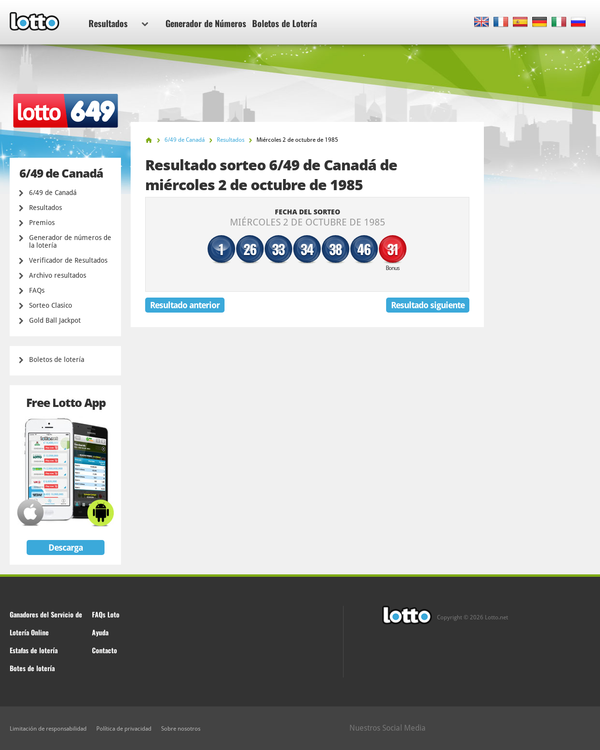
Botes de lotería (32, 668)
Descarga (65, 547)
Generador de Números (205, 23)
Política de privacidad (123, 728)
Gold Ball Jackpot (55, 320)
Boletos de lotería (56, 359)
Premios (42, 222)
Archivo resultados (57, 275)
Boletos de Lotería (284, 23)
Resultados (118, 23)
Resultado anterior (185, 305)
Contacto (104, 650)
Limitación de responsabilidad (48, 728)
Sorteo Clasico (50, 305)
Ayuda (100, 632)
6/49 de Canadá (52, 192)
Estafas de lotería (34, 650)
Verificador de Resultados (68, 260)
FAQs (37, 290)
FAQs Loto (106, 614)
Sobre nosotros (180, 728)
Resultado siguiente (428, 305)
